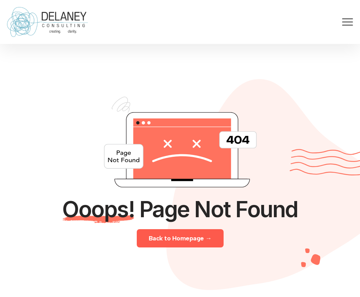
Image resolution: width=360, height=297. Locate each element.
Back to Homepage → (180, 238)
